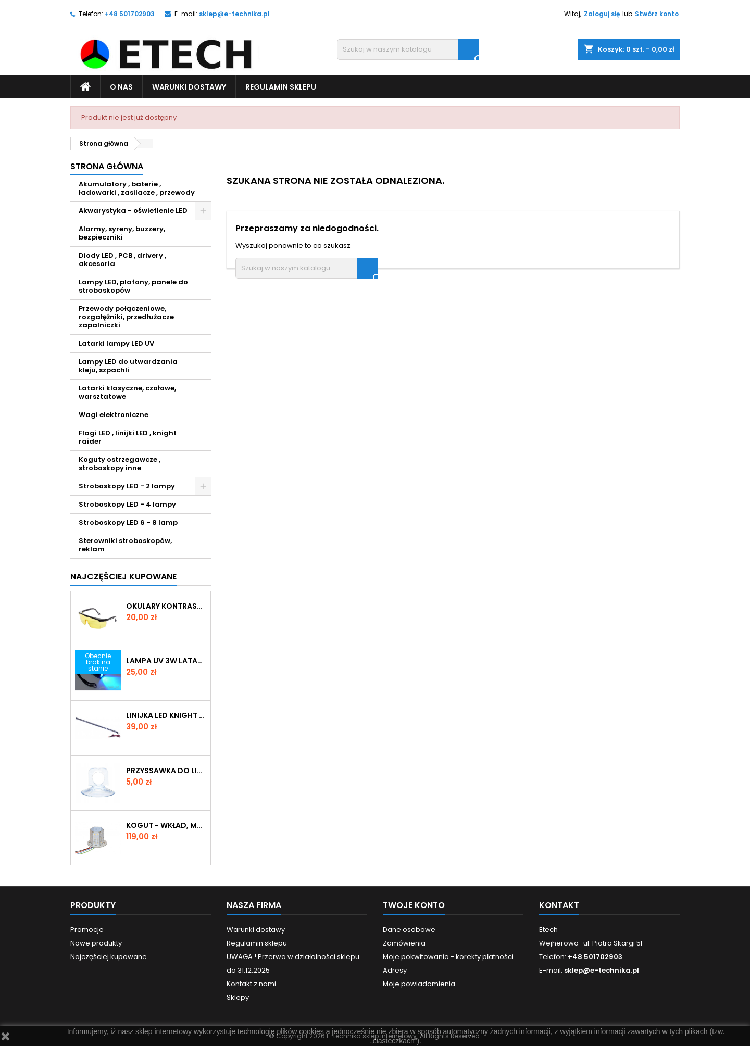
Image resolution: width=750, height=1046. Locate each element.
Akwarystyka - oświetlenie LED (133, 211)
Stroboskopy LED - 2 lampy (127, 486)
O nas (121, 87)
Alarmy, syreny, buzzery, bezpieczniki (122, 233)
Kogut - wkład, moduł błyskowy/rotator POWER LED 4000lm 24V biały (166, 825)
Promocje (87, 930)
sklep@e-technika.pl (234, 13)
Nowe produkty (96, 943)
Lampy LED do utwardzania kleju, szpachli (128, 366)
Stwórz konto (657, 13)
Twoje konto (414, 905)
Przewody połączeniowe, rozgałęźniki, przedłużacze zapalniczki (126, 317)
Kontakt (559, 905)
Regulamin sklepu (280, 87)
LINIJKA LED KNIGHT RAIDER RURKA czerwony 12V (166, 715)
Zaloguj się (602, 13)
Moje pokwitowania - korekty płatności (448, 957)
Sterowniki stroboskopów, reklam (125, 545)
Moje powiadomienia (419, 984)
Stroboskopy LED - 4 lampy (127, 504)
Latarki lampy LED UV (116, 343)
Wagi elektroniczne (113, 415)
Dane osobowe (409, 930)
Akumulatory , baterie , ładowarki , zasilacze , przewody (137, 188)
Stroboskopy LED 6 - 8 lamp (128, 522)
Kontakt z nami (251, 984)
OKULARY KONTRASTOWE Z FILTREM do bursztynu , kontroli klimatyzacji (166, 606)
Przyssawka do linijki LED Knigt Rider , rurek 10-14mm (166, 770)
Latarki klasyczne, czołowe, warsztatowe (127, 392)
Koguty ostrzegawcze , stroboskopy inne (119, 464)
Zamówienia (404, 943)
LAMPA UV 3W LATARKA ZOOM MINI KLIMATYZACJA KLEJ (166, 661)
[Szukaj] (408, 49)
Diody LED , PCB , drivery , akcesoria (122, 259)
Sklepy (238, 997)
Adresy (395, 970)
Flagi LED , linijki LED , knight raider (128, 437)
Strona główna (106, 166)
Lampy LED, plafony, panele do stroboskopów (133, 286)
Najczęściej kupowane (108, 957)
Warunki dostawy (189, 87)
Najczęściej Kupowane (123, 577)
